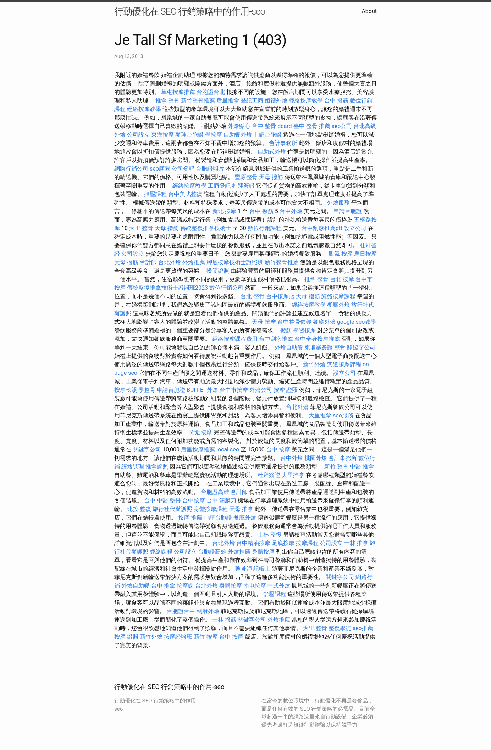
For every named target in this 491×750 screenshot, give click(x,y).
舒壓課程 (274, 594)
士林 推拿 (356, 543)
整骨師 (243, 568)
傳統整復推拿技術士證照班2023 (167, 287)
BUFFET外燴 (202, 390)
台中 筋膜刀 (221, 500)
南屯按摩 (254, 585)
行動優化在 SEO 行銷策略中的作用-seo (189, 11)
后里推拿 (227, 100)
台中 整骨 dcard (272, 126)
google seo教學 (356, 321)
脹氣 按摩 (341, 253)
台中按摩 (193, 500)
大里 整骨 (141, 228)
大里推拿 (320, 415)
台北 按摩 (342, 279)
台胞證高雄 (215, 492)
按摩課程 (307, 543)
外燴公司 (260, 390)
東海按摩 (162, 134)
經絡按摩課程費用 (235, 338)
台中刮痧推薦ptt (322, 228)
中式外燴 (278, 585)
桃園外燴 (315, 458)
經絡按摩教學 (306, 100)
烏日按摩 (365, 253)
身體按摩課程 (211, 509)
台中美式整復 (185, 194)
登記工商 (252, 100)
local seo (227, 449)
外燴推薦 (193, 262)
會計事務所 (283, 143)
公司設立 (138, 134)
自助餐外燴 (238, 134)
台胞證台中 (181, 611)
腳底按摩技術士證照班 (234, 262)
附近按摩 (200, 432)
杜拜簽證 (243, 185)
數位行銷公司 (226, 287)
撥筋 (286, 330)
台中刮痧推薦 (276, 338)
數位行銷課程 (265, 228)
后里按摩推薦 (198, 449)
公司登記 (183, 168)
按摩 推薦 (190, 517)
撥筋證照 (217, 270)
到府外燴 (208, 611)
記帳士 (261, 568)
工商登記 (219, 185)
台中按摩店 (280, 296)
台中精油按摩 (253, 543)
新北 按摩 (224, 211)
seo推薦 (363, 628)
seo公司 (342, 126)
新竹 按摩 (206, 636)
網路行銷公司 (131, 168)
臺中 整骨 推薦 (311, 126)
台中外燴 (291, 211)
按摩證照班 (178, 636)
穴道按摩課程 (344, 364)
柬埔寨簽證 (318, 347)
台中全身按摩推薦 (317, 338)
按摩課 (185, 585)
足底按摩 (283, 543)
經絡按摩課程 (338, 296)
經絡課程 (161, 551)
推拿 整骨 (167, 100)
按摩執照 (125, 390)
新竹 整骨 (336, 466)
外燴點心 (239, 126)
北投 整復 (139, 509)
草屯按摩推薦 (178, 92)
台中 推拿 (163, 585)
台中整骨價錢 (294, 321)
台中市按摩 (234, 390)
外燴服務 (338, 202)
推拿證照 (156, 466)
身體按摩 (263, 551)
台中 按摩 (278, 449)
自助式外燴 (272, 151)
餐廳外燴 (338, 304)
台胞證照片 (210, 168)
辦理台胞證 (189, 134)
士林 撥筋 (224, 619)
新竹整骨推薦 (198, 100)
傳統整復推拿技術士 (205, 228)
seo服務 (343, 415)
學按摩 (213, 134)
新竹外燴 (314, 364)
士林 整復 (270, 534)
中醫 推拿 (362, 466)
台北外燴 (169, 262)
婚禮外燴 (276, 100)
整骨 (340, 347)
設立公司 (355, 228)
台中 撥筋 (336, 100)
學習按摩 (304, 330)
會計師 (148, 262)
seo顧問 (160, 168)
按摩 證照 (286, 390)
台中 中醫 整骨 (162, 500)
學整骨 (146, 390)
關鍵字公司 (361, 347)
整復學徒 (340, 628)
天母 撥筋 (271, 177)
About (369, 11)
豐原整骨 (246, 177)
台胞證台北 (211, 92)
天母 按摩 (264, 321)
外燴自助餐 (289, 347)
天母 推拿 (241, 509)
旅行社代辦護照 (172, 509)
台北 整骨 (253, 296)
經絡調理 (132, 466)
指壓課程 (155, 194)
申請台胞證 (267, 134)
